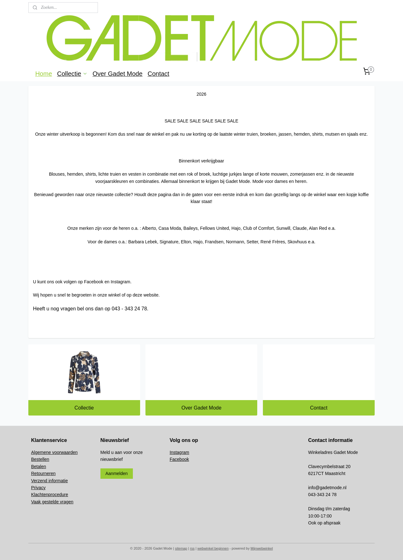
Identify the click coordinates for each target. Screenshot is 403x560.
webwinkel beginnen (213, 548)
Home (43, 73)
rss (192, 548)
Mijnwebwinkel (262, 548)
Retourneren (43, 473)
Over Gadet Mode (118, 73)
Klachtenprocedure (49, 494)
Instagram (179, 452)
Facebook (179, 459)
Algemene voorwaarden (54, 452)
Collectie (72, 73)
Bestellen (40, 459)
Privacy (38, 487)
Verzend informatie (49, 480)
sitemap (181, 548)
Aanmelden (116, 473)
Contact (158, 73)
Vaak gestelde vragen (52, 501)
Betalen (38, 466)
